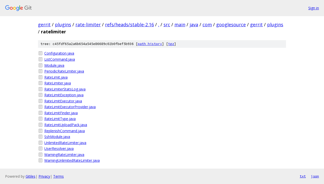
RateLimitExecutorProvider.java (70, 106)
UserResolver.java (59, 148)
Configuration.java (59, 53)
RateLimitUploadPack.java (65, 124)
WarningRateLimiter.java (64, 154)
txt (303, 176)
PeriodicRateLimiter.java (64, 71)
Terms (58, 176)
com (207, 24)
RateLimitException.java (64, 95)
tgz (171, 44)
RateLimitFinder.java (61, 112)
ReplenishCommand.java (64, 130)
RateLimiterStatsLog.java (65, 89)
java (194, 24)
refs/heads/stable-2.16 (129, 24)
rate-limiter (88, 24)
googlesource (231, 24)
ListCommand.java (59, 59)
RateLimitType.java (60, 118)
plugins (63, 24)
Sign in (313, 8)
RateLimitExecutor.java (63, 101)
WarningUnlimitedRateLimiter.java (72, 160)
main (179, 24)
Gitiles (30, 176)
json (315, 176)
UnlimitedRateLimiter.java (65, 142)
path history (150, 44)
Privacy (44, 176)
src (167, 24)
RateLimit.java (56, 77)
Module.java (54, 65)
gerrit (44, 24)
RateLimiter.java (57, 83)
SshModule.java (57, 136)
